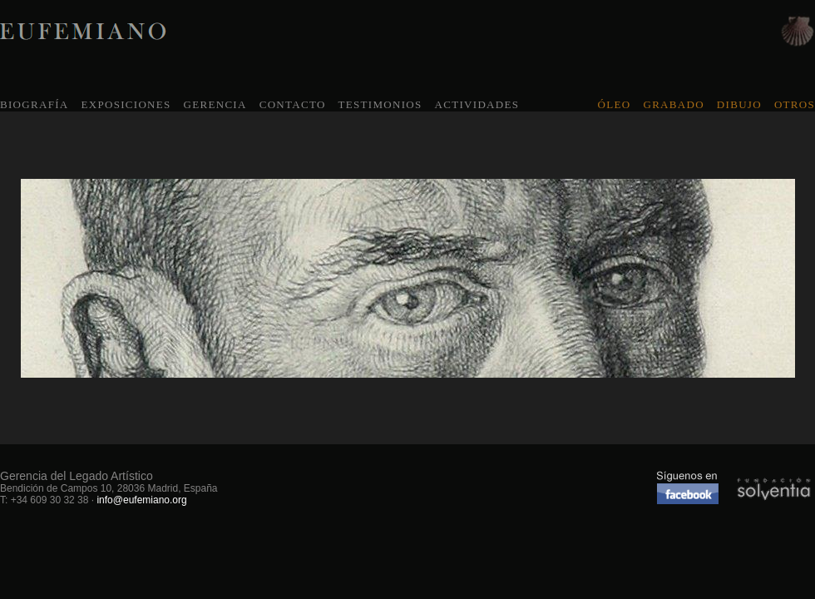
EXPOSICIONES (125, 104)
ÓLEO (614, 104)
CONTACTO (292, 104)
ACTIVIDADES (477, 104)
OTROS (794, 104)
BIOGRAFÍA (34, 104)
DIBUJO (739, 104)
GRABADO (673, 104)
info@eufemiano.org (141, 500)
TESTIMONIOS (380, 104)
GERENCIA (215, 104)
